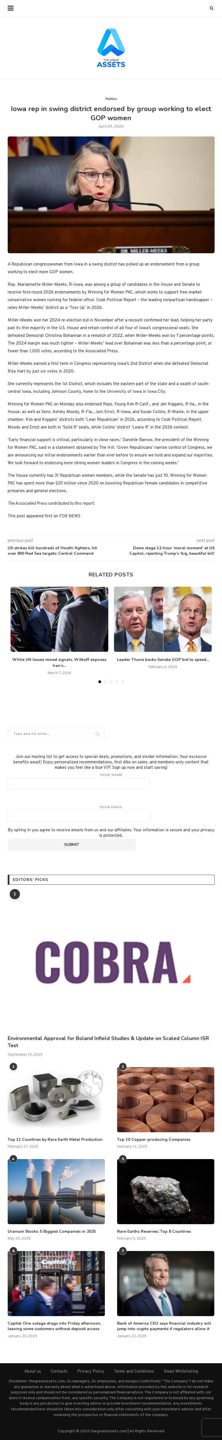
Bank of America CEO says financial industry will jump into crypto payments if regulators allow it (164, 1326)
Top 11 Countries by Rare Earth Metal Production (55, 1139)
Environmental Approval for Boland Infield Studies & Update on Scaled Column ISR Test (108, 1042)
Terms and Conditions (134, 1371)
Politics (111, 99)
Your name (111, 781)
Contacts (59, 1371)
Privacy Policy (90, 1371)
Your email (111, 813)
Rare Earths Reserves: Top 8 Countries (154, 1231)
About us (32, 1371)
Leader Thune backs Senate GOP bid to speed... (163, 659)
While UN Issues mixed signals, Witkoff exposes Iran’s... (59, 662)
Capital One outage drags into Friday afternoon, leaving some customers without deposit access (54, 1326)
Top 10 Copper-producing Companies (153, 1139)
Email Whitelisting (181, 1371)
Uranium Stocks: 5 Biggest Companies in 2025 (52, 1231)
